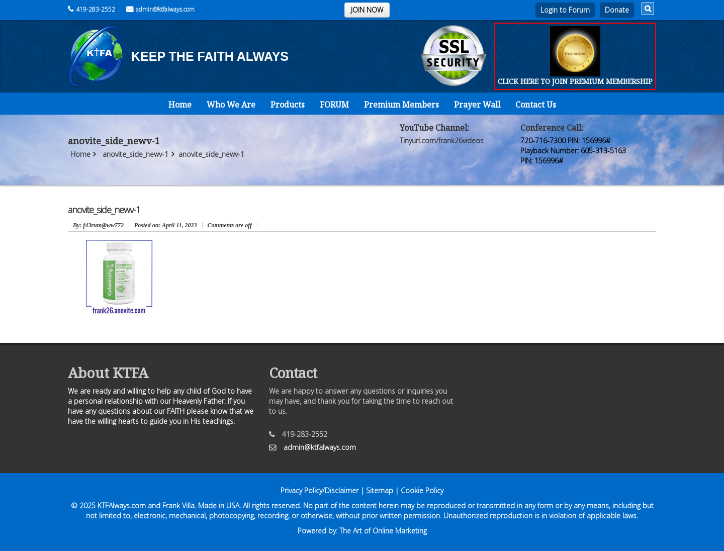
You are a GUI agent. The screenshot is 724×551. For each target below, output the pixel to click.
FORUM (334, 104)
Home (180, 104)
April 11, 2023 (165, 225)
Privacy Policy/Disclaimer (319, 490)
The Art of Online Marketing (383, 530)
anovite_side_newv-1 (135, 154)
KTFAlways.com (122, 505)
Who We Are (231, 104)
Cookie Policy (422, 490)
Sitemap (379, 490)
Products (287, 104)
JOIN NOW (367, 10)
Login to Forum (565, 10)
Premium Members (401, 104)
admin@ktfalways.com (160, 9)
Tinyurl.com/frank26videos (442, 140)
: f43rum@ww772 (98, 225)
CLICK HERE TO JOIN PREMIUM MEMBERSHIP (575, 81)
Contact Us (535, 104)
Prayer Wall (477, 104)
